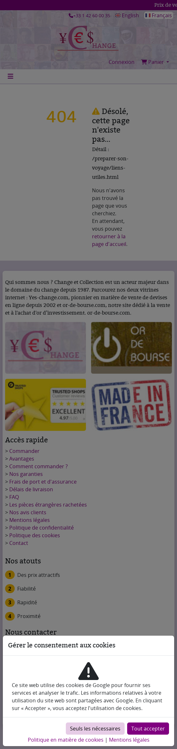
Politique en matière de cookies (66, 739)
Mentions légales (129, 739)
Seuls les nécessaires (95, 728)
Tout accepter (148, 728)
